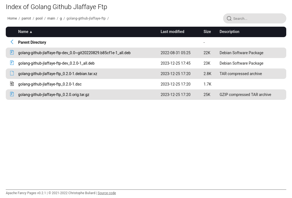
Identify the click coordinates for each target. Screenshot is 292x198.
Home (12, 18)
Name (23, 31)
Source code (107, 193)
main (51, 18)
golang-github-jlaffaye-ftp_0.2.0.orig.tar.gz (53, 94)
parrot (26, 18)
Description (229, 31)
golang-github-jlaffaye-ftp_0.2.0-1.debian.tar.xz (57, 74)
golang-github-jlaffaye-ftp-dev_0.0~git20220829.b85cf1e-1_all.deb (74, 53)
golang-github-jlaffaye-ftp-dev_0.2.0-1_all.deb (56, 63)
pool (39, 18)
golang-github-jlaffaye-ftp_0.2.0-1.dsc (49, 84)
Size (207, 31)
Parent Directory (32, 42)
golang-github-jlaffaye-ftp (86, 18)
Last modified (172, 31)
